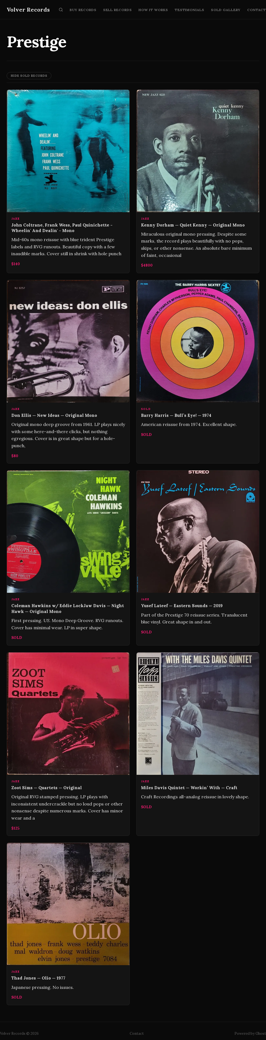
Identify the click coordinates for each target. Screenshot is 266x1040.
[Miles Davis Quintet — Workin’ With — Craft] (198, 744)
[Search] (61, 9)
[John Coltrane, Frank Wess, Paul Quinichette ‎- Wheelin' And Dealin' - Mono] (68, 181)
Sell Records (117, 10)
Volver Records (28, 9)
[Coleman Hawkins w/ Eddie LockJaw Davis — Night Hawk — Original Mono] (68, 557)
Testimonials (190, 10)
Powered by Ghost (250, 1033)
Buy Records (83, 10)
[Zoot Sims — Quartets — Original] (68, 744)
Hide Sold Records (29, 76)
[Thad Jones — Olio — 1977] (68, 924)
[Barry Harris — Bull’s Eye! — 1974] (198, 371)
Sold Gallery (226, 10)
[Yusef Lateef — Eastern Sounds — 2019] (198, 557)
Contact (137, 1033)
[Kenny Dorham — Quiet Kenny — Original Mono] (198, 181)
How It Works (153, 10)
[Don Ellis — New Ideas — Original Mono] (68, 371)
